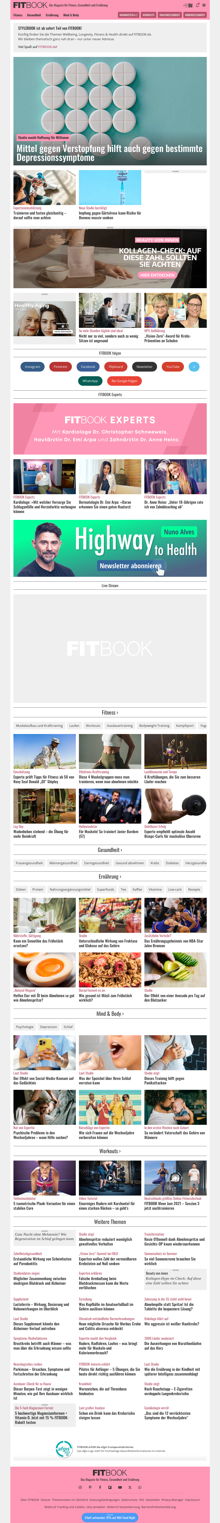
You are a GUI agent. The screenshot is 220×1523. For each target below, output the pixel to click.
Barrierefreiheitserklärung (158, 1507)
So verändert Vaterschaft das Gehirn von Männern (174, 1135)
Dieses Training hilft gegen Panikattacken (164, 1080)
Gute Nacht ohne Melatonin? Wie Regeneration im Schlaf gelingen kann (44, 1236)
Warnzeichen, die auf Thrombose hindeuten (103, 1391)
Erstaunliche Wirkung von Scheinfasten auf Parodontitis (42, 1261)
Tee (123, 889)
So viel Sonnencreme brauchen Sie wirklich (170, 1261)
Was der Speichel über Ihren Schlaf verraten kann (105, 1080)
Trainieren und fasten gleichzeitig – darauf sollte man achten (39, 215)
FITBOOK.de (47, 47)
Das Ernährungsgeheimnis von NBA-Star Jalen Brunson (173, 943)
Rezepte (194, 889)
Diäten (21, 889)
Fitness (17, 15)
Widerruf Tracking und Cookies (64, 1507)
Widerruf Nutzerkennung (123, 1507)
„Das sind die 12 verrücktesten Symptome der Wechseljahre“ (167, 1415)
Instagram (32, 367)
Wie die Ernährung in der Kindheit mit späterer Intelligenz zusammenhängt (172, 1371)
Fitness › (110, 712)
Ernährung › (110, 876)
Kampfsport (185, 726)
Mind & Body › (110, 1013)
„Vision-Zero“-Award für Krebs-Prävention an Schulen (167, 338)
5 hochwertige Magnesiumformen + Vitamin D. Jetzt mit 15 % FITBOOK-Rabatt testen (42, 1418)
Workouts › (110, 1151)
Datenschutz (129, 1500)
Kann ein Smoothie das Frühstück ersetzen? (38, 943)
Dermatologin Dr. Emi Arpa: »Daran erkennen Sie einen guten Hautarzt (105, 504)
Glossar (45, 1500)
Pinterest (60, 367)
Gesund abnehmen (130, 863)
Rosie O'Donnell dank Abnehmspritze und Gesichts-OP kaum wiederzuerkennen (174, 1241)
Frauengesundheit (170, 15)
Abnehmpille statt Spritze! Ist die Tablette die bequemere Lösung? (169, 1306)
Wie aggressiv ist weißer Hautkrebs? (171, 1323)
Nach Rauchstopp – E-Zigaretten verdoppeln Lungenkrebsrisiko (168, 1391)
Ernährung (52, 15)
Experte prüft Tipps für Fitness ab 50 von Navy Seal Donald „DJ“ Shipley (43, 779)
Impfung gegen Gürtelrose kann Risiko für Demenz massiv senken (110, 215)
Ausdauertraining (120, 726)
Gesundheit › (110, 850)
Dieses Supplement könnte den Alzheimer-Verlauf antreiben (36, 1326)
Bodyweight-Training (154, 726)
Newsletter (145, 367)
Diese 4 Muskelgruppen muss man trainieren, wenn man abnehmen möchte (108, 779)
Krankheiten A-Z (129, 15)
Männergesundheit (63, 863)
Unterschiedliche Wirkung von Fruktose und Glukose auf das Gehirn (108, 943)
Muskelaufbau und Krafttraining (39, 726)
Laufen (74, 726)
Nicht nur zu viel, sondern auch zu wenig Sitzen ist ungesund (108, 338)
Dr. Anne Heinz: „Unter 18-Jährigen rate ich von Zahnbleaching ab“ (173, 504)
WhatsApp (90, 381)
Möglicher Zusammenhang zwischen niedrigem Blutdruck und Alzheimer (39, 1280)
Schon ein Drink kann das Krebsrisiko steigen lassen (107, 1415)
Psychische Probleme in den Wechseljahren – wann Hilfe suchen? (40, 1135)
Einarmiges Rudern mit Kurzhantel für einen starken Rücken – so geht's (107, 1205)
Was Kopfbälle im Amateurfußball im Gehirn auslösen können (106, 1306)
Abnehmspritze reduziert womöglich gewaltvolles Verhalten (105, 1241)
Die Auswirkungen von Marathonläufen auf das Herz (172, 1345)
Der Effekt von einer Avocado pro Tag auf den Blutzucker (174, 997)
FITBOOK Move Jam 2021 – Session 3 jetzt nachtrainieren (171, 1205)
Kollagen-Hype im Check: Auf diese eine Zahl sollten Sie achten (173, 1280)
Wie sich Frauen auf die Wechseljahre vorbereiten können (106, 1135)
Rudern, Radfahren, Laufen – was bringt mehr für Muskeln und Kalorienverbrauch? (108, 1348)
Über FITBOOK (29, 1500)
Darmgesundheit (96, 863)
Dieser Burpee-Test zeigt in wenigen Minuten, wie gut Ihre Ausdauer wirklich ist (43, 1393)
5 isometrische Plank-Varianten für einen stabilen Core (44, 1205)
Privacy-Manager (172, 1500)
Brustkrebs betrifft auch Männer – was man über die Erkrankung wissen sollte (42, 1345)
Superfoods (105, 889)
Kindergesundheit (195, 15)
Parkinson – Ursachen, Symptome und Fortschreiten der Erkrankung (41, 1371)
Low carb (175, 889)
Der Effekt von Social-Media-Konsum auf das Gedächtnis (43, 1080)
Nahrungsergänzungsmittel (70, 889)
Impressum (192, 1500)
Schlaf (68, 1027)
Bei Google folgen (124, 381)
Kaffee (137, 889)
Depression (48, 1027)
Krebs (155, 863)
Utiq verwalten (95, 1507)
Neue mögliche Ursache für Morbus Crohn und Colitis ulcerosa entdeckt (110, 1326)
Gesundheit (34, 15)
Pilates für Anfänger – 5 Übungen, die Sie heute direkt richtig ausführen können (109, 1371)
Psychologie (25, 1027)
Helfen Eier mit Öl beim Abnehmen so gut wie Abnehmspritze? (43, 997)
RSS (141, 1500)
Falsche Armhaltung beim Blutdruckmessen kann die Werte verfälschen (103, 1283)
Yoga (204, 726)
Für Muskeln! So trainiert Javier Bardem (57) (108, 833)
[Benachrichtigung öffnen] (197, 5)
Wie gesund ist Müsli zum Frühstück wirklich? (105, 997)
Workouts (149, 15)
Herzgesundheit (197, 863)
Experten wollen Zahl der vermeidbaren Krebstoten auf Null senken (107, 1261)
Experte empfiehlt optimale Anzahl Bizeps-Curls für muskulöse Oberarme (172, 833)
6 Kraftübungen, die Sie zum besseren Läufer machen (172, 779)
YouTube (172, 367)
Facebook (88, 367)
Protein (37, 889)
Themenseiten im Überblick (70, 1500)
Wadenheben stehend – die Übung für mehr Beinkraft (40, 833)
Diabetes (172, 863)
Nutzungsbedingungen (105, 1500)
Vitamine (155, 889)
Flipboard (116, 367)
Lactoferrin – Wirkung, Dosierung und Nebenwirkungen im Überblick (41, 1306)
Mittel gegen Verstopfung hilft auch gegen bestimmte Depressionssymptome (110, 152)
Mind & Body (71, 15)
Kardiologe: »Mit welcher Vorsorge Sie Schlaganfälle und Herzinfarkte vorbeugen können (44, 507)
